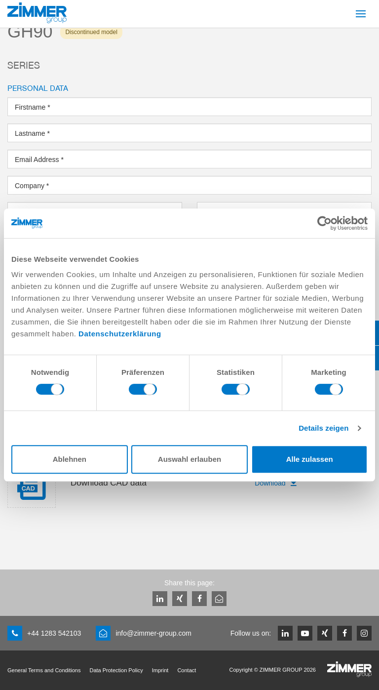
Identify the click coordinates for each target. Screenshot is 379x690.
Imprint (160, 670)
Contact (186, 670)
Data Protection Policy (116, 670)
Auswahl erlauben (189, 459)
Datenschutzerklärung (119, 333)
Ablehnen (69, 459)
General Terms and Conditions (43, 670)
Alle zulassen (309, 459)
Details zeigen (323, 428)
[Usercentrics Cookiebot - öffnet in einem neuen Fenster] (324, 223)
